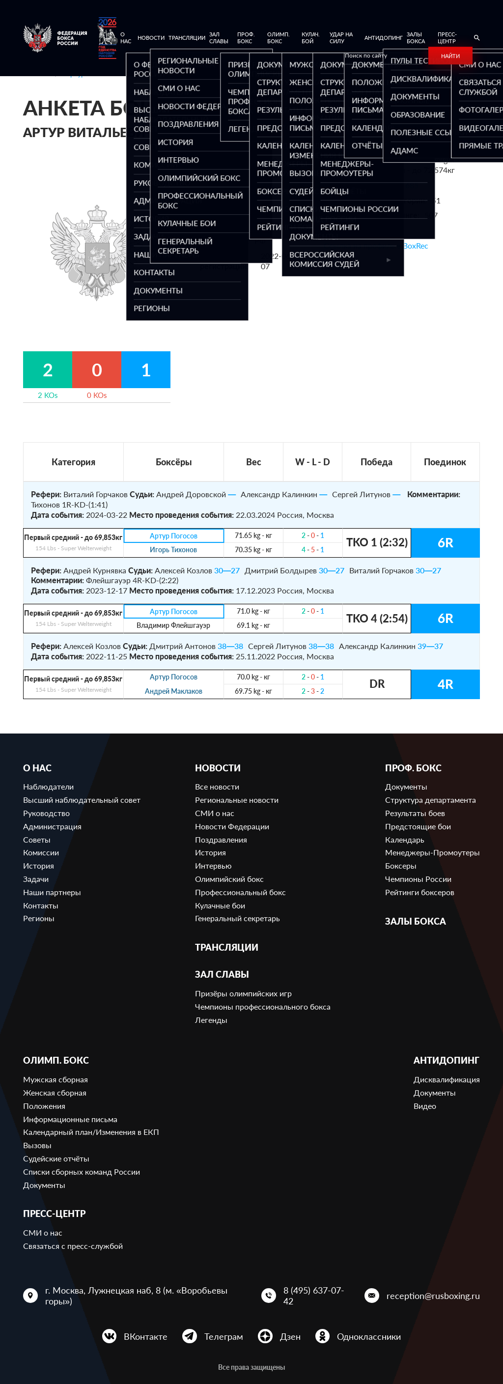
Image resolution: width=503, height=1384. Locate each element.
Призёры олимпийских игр (243, 993)
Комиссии (41, 852)
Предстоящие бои (418, 826)
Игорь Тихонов (173, 550)
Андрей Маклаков (173, 691)
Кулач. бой (311, 37)
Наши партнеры (52, 892)
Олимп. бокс (278, 37)
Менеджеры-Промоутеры (432, 852)
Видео (425, 1105)
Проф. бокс (246, 37)
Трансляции (186, 37)
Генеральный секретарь (237, 918)
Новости (151, 37)
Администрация (52, 826)
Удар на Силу (341, 37)
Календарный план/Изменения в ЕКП (91, 1131)
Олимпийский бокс (229, 878)
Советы (37, 839)
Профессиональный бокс (240, 892)
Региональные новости (237, 799)
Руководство (46, 813)
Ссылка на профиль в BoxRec (376, 245)
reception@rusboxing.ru (433, 1295)
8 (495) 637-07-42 (313, 1295)
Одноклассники (369, 1336)
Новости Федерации (232, 826)
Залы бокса (416, 37)
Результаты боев (415, 813)
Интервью (213, 865)
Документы (406, 786)
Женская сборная (54, 1092)
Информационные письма (70, 1119)
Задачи (36, 878)
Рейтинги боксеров (419, 892)
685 (412, 185)
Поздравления (221, 839)
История (38, 865)
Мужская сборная (55, 1079)
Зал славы (218, 37)
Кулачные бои (220, 905)
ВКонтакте (146, 1336)
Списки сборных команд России (81, 1171)
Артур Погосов (173, 536)
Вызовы (37, 1145)
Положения (44, 1105)
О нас (125, 37)
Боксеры (401, 865)
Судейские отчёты (56, 1158)
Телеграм (223, 1336)
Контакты (40, 905)
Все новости (217, 786)
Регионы (39, 918)
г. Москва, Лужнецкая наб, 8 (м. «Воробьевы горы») (136, 1295)
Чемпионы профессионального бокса (263, 1006)
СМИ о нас (214, 813)
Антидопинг (383, 37)
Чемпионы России (418, 878)
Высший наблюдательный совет (81, 799)
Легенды (211, 1019)
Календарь (404, 839)
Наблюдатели (48, 786)
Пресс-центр (447, 37)
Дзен (290, 1336)
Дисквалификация (447, 1079)
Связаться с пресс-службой (73, 1245)
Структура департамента (430, 799)
